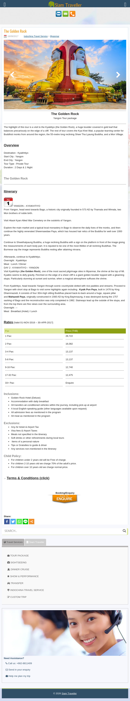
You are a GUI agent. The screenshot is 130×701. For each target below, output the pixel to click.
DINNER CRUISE (20, 569)
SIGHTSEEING (19, 562)
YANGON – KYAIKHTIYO (22, 202)
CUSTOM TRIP (18, 597)
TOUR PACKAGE (19, 555)
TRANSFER (17, 583)
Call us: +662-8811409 (19, 663)
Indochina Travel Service (36, 36)
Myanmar (54, 36)
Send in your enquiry (18, 669)
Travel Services (13, 542)
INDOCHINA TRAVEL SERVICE (27, 590)
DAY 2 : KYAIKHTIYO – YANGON (21, 267)
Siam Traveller (35, 542)
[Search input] (63, 530)
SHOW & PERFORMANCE (24, 576)
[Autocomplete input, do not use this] (63, 533)
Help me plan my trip (18, 676)
